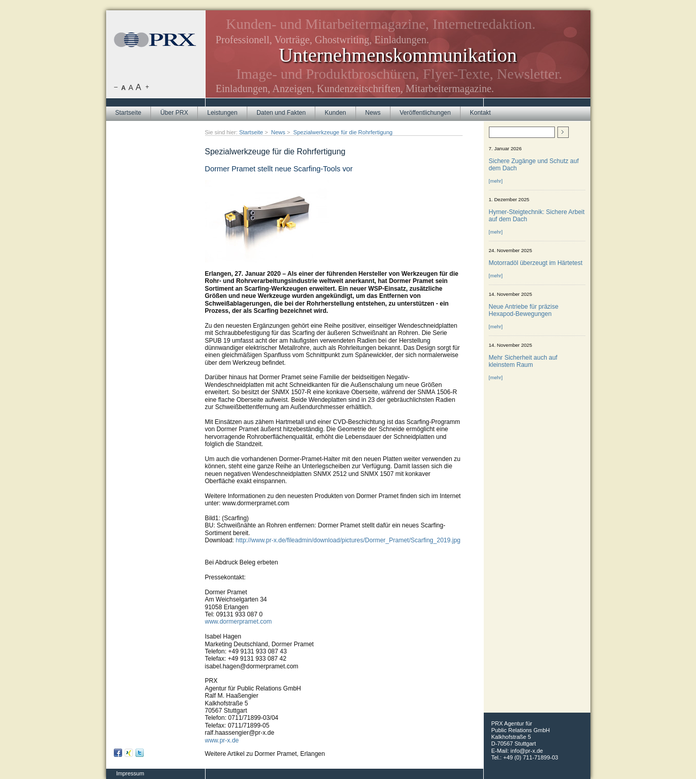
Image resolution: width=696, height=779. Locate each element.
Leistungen (222, 112)
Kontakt (480, 112)
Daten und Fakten (281, 112)
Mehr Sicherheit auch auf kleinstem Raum (523, 361)
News (373, 112)
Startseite (128, 112)
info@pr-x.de (527, 751)
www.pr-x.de (222, 740)
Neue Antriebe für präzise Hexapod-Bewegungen (523, 310)
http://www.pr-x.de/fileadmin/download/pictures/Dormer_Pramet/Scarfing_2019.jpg (348, 540)
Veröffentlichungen (425, 112)
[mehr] (496, 181)
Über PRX (174, 112)
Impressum (130, 773)
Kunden (335, 112)
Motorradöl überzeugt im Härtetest (536, 263)
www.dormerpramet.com (238, 621)
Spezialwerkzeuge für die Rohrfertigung (343, 132)
